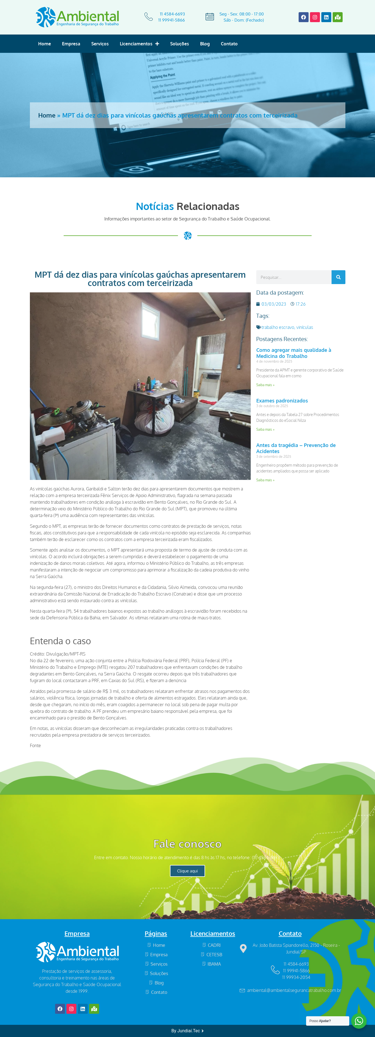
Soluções (179, 43)
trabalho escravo (278, 327)
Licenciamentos (139, 44)
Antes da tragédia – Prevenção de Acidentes (296, 448)
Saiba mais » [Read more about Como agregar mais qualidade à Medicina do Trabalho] (265, 385)
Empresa (71, 43)
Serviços (100, 43)
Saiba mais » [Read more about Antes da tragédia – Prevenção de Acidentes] (265, 480)
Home (44, 43)
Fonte (35, 745)
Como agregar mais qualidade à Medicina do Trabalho (293, 353)
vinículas (304, 327)
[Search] (338, 277)
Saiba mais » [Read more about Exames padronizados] (265, 429)
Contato (229, 43)
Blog (205, 43)
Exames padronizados (282, 400)
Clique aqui (187, 871)
